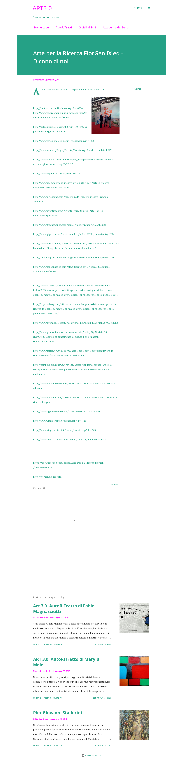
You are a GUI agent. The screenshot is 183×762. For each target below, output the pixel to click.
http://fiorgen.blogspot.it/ (47, 476)
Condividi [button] (136, 89)
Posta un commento (53, 644)
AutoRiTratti (62, 27)
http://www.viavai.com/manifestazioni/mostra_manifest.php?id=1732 (72, 439)
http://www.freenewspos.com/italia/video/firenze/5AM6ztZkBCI (70, 224)
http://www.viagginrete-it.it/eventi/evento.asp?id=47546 (65, 430)
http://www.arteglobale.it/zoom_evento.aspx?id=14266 (64, 140)
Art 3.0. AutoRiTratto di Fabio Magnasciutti (64, 608)
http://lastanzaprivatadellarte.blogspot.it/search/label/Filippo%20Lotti (73, 257)
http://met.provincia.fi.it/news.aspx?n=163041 (58, 108)
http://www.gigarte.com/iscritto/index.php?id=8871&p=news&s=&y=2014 (73, 234)
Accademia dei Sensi (114, 27)
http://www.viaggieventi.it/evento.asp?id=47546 (59, 420)
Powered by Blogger (91, 755)
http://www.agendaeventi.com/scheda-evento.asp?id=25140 (66, 411)
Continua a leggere (102, 644)
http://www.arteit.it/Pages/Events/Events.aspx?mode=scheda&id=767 (72, 150)
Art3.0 (42, 8)
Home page (40, 27)
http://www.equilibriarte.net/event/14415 (56, 173)
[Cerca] (138, 8)
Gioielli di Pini (86, 27)
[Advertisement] (72, 566)
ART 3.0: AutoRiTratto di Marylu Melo (66, 662)
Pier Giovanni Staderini (57, 712)
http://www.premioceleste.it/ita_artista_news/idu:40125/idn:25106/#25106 (75, 322)
